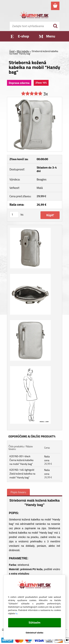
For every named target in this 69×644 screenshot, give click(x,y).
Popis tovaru (18, 492)
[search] (55, 26)
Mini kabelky (23, 51)
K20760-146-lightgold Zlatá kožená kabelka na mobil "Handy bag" (22, 473)
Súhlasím (34, 622)
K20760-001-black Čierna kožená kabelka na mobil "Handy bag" (21, 460)
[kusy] (14, 214)
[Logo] (34, 15)
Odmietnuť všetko (34, 632)
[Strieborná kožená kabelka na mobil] (34, 98)
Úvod (12, 51)
